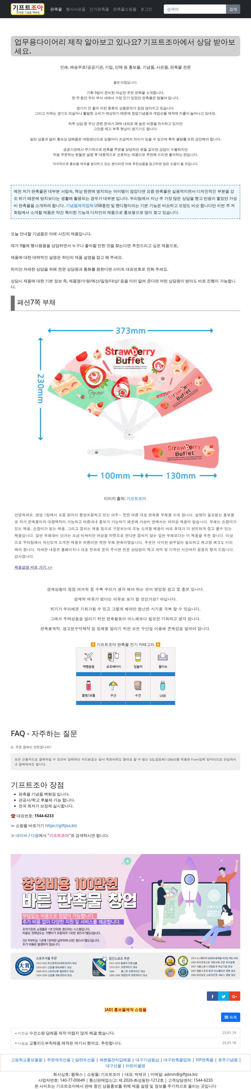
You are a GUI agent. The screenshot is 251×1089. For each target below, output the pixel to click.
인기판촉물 (99, 9)
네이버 (21, 835)
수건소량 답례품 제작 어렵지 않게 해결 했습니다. (72, 1033)
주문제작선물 (59, 1059)
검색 (233, 9)
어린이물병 (135, 1065)
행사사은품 (76, 9)
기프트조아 (136, 498)
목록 (230, 1017)
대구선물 (113, 1065)
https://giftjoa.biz (61, 825)
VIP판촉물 (204, 1059)
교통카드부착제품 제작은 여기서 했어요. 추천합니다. (75, 1043)
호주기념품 (228, 1059)
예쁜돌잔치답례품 (115, 1059)
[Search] (195, 9)
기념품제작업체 (79, 205)
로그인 (146, 9)
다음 (35, 835)
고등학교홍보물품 (26, 1059)
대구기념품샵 (147, 1059)
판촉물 (56, 9)
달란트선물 (85, 1059)
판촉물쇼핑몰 (125, 9)
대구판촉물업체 (177, 1059)
